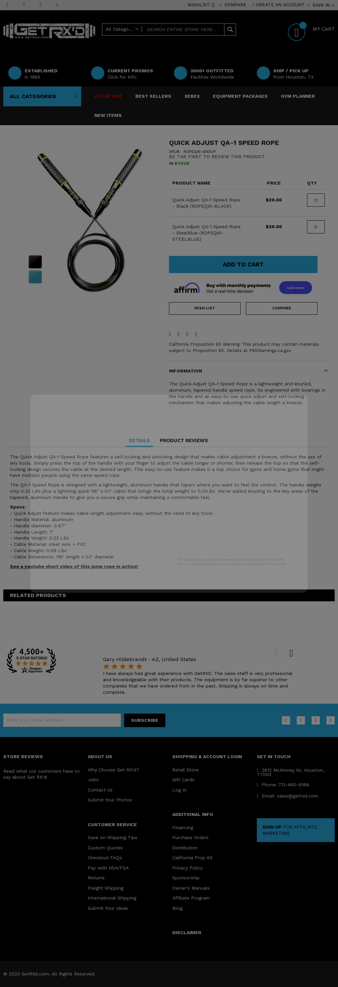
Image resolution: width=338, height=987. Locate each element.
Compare (235, 4)
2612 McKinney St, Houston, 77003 (290, 772)
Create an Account (280, 4)
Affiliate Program (191, 897)
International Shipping (112, 897)
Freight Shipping (105, 888)
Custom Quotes (105, 847)
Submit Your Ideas (108, 908)
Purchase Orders (190, 837)
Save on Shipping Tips (112, 837)
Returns (96, 877)
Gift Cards (183, 779)
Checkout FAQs (105, 857)
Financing (182, 827)
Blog (177, 908)
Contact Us (100, 790)
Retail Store (185, 769)
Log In (179, 790)
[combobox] (169, 29)
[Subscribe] (144, 720)
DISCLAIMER (186, 932)
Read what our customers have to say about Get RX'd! (41, 774)
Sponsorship (186, 877)
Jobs (93, 779)
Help (203, 40)
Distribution (185, 847)
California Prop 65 (192, 857)
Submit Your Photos (110, 799)
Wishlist (201, 4)
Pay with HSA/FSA (108, 867)
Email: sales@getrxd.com (287, 795)
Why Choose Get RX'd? (113, 769)
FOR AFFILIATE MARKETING (289, 830)
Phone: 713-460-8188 (283, 784)
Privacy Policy (187, 867)
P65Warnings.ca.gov (270, 350)
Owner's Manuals (191, 888)
